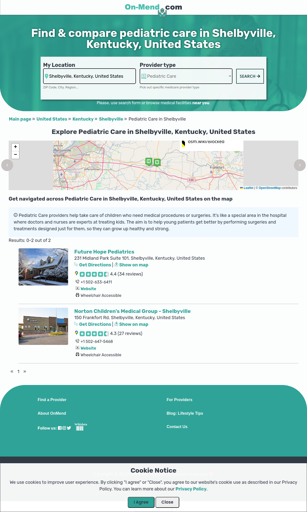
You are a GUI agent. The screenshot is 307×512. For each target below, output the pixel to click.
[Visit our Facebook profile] (59, 428)
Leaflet (246, 188)
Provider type (158, 65)
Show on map (131, 265)
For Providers (179, 400)
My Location (59, 65)
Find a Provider (52, 400)
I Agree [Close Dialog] (141, 502)
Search (250, 76)
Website (88, 288)
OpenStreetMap (270, 188)
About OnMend (52, 413)
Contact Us (177, 427)
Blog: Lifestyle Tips (185, 413)
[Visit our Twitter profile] (69, 428)
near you (200, 103)
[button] (7, 165)
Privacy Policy (191, 489)
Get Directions (93, 265)
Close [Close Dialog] (167, 502)
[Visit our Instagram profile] (64, 428)
